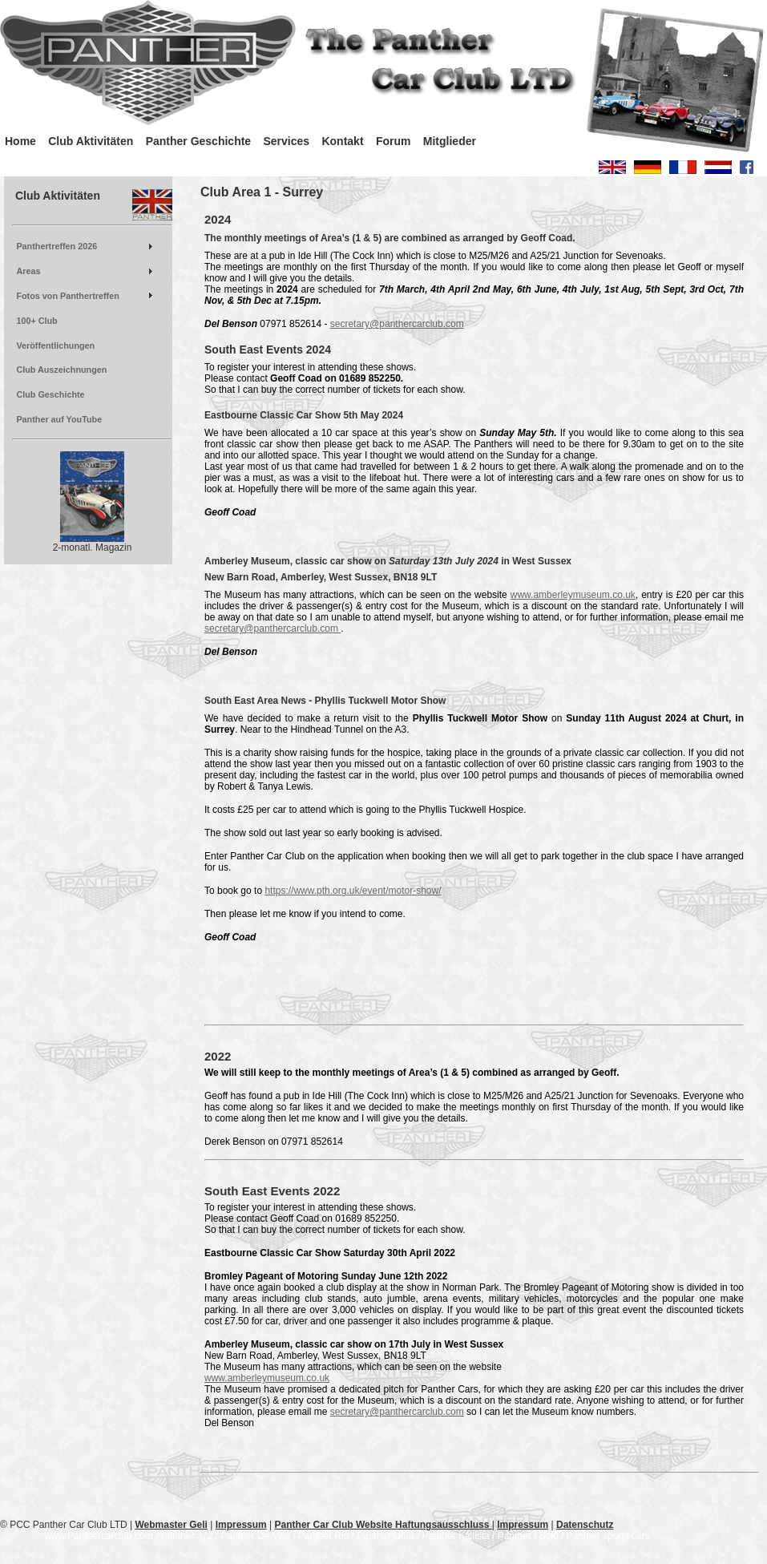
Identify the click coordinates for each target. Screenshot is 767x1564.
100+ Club (36, 320)
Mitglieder (449, 141)
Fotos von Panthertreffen (67, 296)
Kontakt (342, 141)
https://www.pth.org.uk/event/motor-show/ (352, 890)
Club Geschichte (50, 394)
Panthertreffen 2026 (56, 246)
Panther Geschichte (199, 141)
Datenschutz (584, 1524)
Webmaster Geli (171, 1524)
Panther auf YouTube (59, 419)
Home (20, 141)
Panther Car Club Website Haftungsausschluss (383, 1524)
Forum (393, 141)
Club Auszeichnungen (61, 369)
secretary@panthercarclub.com (397, 323)
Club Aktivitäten (90, 141)
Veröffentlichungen (55, 345)
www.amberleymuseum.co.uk (573, 594)
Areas (28, 271)
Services (286, 141)
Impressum (241, 1524)
